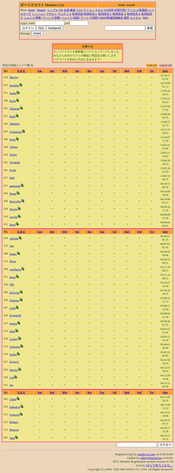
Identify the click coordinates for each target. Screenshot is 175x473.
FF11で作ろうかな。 (159, 465)
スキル (99, 10)
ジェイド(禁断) (33, 17)
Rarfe (13, 116)
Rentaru (14, 422)
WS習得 (108, 10)
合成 (66, 10)
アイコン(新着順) (137, 10)
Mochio (14, 370)
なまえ (21, 71)
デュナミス (65, 13)
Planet (13, 193)
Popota (13, 323)
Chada (13, 399)
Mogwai (14, 429)
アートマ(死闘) (89, 17)
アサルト (51, 13)
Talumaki (15, 108)
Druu (12, 331)
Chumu (14, 146)
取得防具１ (91, 13)
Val (114, 71)
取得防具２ (105, 13)
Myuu (13, 261)
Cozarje (14, 339)
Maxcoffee (15, 201)
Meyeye (14, 77)
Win (64, 71)
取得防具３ (119, 13)
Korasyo (14, 361)
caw (12, 245)
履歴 (126, 17)
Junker (13, 254)
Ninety (13, 154)
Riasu (13, 277)
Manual (41, 10)
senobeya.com (146, 454)
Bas (52, 71)
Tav (152, 71)
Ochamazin (16, 131)
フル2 (79, 10)
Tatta (12, 438)
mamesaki (15, 186)
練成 (72, 10)
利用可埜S (120, 10)
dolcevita (15, 292)
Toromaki (15, 162)
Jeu (77, 71)
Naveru (14, 209)
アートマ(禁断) (52, 17)
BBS (145, 17)
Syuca (13, 170)
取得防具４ (134, 13)
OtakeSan (15, 346)
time (165, 71)
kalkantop (15, 407)
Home (31, 10)
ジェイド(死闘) (71, 17)
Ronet (13, 101)
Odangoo (15, 123)
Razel (13, 224)
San (40, 71)
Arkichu (14, 238)
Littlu (13, 308)
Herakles (14, 85)
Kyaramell (15, 315)
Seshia (13, 354)
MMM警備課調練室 (111, 17)
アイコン (88, 10)
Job (61, 10)
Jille (12, 284)
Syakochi (15, 414)
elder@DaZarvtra (151, 458)
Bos (90, 71)
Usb (12, 377)
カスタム (135, 17)
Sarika (13, 93)
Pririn (13, 139)
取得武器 (77, 13)
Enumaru (15, 300)
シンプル (52, 10)
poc (11, 385)
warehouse (15, 269)
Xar (102, 71)
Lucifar (14, 217)
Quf (139, 71)
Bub (126, 71)
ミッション (39, 13)
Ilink (12, 177)
